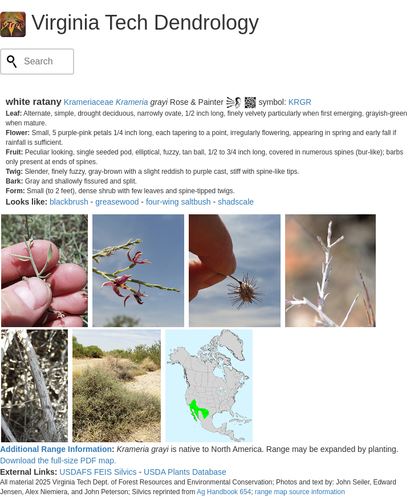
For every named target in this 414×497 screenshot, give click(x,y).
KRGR (300, 102)
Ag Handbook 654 (224, 492)
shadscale (236, 201)
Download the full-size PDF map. (58, 460)
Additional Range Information (56, 449)
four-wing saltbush (178, 201)
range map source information (300, 492)
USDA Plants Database (185, 471)
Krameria (132, 102)
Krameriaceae (88, 102)
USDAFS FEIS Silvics (97, 471)
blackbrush (69, 201)
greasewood (117, 201)
